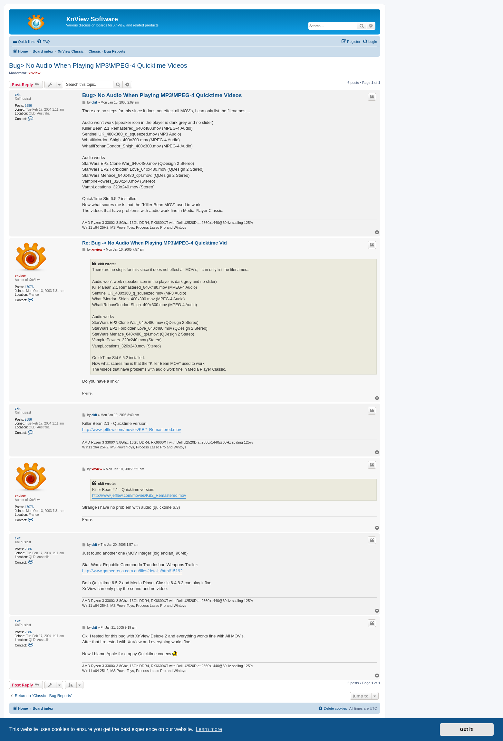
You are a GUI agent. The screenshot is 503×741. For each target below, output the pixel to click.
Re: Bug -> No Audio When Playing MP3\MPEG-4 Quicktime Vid (154, 242)
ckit (17, 94)
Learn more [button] (209, 729)
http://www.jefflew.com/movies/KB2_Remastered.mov (131, 429)
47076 (29, 287)
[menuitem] (43, 41)
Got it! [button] (467, 729)
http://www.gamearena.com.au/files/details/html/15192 (132, 570)
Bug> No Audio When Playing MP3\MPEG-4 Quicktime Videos (98, 65)
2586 (28, 105)
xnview (35, 73)
